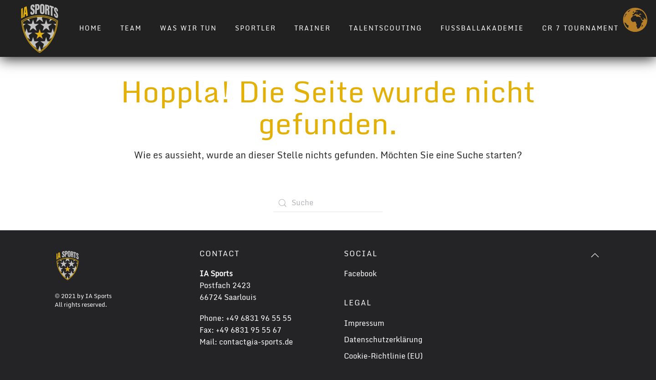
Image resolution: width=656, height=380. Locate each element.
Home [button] (90, 28)
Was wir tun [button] (188, 28)
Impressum (364, 323)
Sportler (255, 28)
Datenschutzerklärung (383, 339)
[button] (595, 255)
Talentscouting (385, 28)
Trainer (312, 28)
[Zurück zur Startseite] (39, 28)
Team (131, 28)
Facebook (360, 273)
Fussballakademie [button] (482, 28)
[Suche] (328, 203)
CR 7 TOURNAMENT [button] (580, 28)
